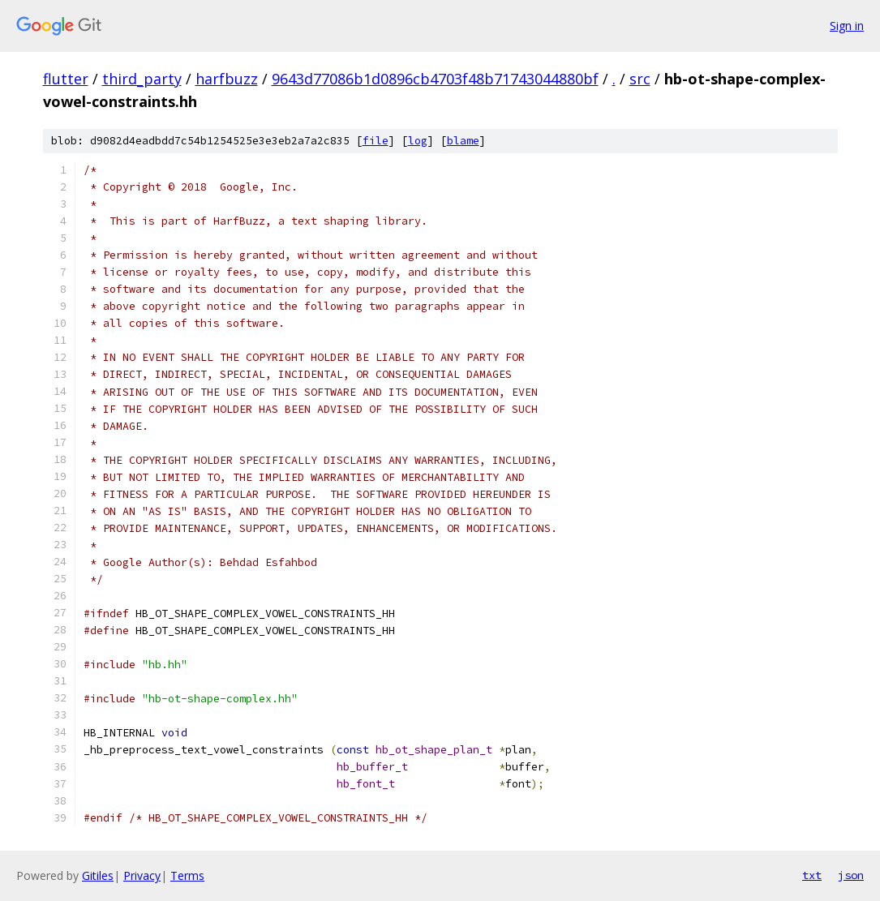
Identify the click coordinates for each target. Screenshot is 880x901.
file (375, 141)
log (417, 141)
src (639, 78)
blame (463, 141)
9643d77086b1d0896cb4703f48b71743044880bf (435, 78)
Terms (187, 875)
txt (812, 875)
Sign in (847, 25)
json (851, 875)
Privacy (142, 875)
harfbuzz (226, 78)
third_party (142, 78)
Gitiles (98, 875)
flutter (65, 78)
